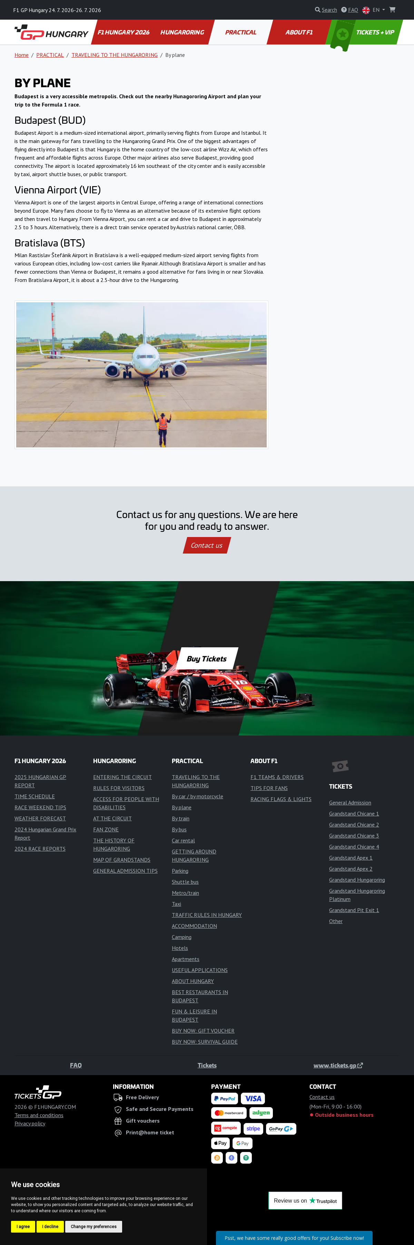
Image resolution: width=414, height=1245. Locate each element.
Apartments (185, 958)
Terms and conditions (38, 1115)
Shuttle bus (185, 881)
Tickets (207, 1065)
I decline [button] (50, 1226)
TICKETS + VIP (362, 32)
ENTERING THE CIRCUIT (122, 776)
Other (336, 921)
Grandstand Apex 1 (351, 857)
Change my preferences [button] (94, 1226)
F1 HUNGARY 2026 (124, 32)
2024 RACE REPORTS (40, 848)
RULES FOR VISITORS (119, 788)
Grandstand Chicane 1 (354, 813)
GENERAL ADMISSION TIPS (125, 870)
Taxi (176, 903)
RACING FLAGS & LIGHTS (281, 799)
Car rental (183, 840)
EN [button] (371, 10)
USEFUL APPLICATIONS (200, 969)
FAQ (76, 1065)
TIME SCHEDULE (34, 796)
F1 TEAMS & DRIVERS (277, 776)
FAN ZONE (106, 829)
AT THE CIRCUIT (112, 818)
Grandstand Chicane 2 (354, 824)
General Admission (350, 802)
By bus (179, 829)
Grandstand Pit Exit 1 (354, 910)
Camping (181, 936)
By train (180, 818)
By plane (181, 807)
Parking (180, 870)
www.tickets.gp (338, 1065)
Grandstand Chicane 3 (354, 835)
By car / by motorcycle (197, 796)
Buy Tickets (207, 658)
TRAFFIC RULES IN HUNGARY (207, 914)
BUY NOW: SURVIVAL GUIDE (205, 1041)
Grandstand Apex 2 (351, 868)
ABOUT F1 (299, 32)
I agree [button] (23, 1226)
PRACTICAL (241, 32)
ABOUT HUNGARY (193, 981)
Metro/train (185, 892)
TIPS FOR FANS (269, 788)
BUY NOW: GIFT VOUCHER (203, 1030)
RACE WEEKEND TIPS (40, 807)
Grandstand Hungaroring (357, 879)
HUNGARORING (182, 32)
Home (21, 54)
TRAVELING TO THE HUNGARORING (114, 54)
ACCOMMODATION (194, 925)
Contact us (207, 545)
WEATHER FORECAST (40, 818)
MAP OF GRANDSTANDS (121, 859)
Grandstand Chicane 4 (354, 846)
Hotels (180, 947)
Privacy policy (29, 1123)
